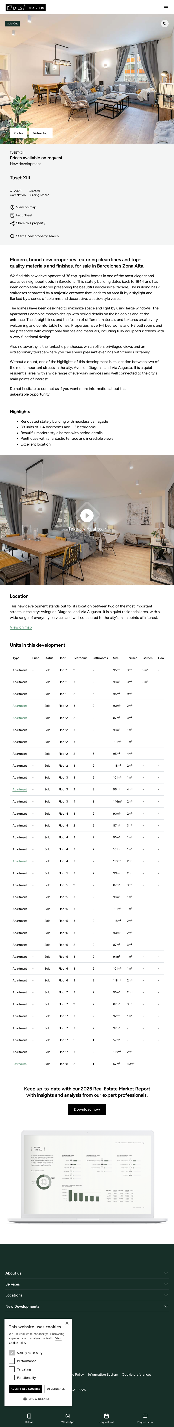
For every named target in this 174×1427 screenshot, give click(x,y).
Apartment (20, 705)
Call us (29, 1418)
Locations (13, 1294)
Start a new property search (34, 236)
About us (13, 1272)
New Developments (22, 1305)
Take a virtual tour (87, 520)
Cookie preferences (138, 1374)
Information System (104, 1374)
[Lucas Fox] (25, 7)
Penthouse (19, 1063)
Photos (19, 133)
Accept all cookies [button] (25, 1389)
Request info (145, 1418)
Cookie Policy (74, 1374)
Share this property (27, 223)
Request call (106, 1418)
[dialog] (38, 1362)
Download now (87, 1108)
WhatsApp (67, 1418)
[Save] (165, 23)
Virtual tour (41, 133)
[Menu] (166, 7)
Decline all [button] (56, 1389)
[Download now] (87, 1176)
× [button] (66, 1323)
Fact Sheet (21, 215)
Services (12, 1283)
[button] (38, 1398)
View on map (23, 207)
